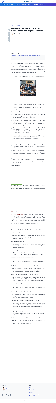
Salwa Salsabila (9, 388)
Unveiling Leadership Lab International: (19, 59)
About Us (31, 389)
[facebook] (9, 30)
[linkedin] (10, 395)
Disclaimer (31, 392)
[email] (9, 41)
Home (30, 387)
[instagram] (8, 395)
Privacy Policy (32, 395)
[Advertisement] (28, 15)
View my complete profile (7, 392)
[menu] (3, 2)
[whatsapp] (9, 35)
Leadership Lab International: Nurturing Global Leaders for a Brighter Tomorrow (27, 55)
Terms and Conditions (34, 394)
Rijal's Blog (30, 400)
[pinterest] (9, 39)
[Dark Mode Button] (53, 1)
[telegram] (9, 37)
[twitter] (9, 33)
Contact (31, 390)
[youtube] (6, 395)
